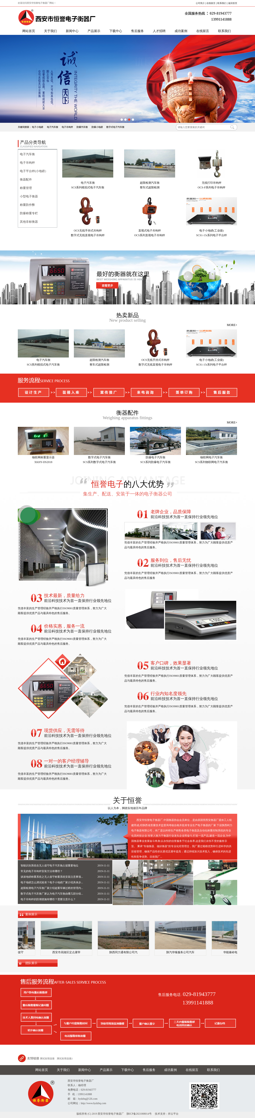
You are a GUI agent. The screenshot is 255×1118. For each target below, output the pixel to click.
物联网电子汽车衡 (211, 457)
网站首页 (28, 31)
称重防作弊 (27, 204)
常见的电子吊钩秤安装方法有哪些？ (42, 871)
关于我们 (50, 31)
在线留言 (210, 3)
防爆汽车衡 (82, 127)
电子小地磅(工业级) (211, 230)
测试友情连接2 (65, 1058)
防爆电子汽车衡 (155, 457)
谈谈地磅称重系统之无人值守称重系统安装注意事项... (52, 876)
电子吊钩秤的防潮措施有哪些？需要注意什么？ (48, 899)
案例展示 (31, 914)
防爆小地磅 (97, 127)
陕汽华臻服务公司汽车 (181, 952)
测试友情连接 (47, 1058)
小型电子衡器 (29, 196)
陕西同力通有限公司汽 (124, 952)
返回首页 (232, 3)
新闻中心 (72, 31)
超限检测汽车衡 (150, 182)
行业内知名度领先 (169, 693)
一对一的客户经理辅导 (66, 761)
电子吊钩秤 (67, 127)
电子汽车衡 (52, 127)
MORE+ (232, 325)
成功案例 (181, 31)
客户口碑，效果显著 (171, 663)
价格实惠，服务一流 (64, 626)
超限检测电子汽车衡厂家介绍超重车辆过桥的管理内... (52, 888)
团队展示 (31, 963)
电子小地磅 (37, 127)
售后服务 (137, 31)
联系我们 (221, 3)
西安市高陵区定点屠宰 (67, 952)
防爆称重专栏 (29, 213)
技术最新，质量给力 (64, 595)
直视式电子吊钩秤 (149, 230)
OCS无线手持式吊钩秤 (88, 230)
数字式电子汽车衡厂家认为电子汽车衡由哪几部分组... (52, 893)
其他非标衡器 (29, 221)
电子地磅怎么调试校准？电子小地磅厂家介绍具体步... (52, 882)
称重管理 (26, 188)
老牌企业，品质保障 (171, 511)
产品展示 (94, 31)
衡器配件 (26, 179)
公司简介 (200, 3)
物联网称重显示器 (43, 457)
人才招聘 (159, 31)
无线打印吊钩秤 (211, 182)
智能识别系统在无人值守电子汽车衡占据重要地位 (49, 865)
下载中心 (115, 31)
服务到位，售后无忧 (171, 560)
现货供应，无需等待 (64, 730)
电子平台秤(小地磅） (34, 171)
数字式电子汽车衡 (115, 127)
